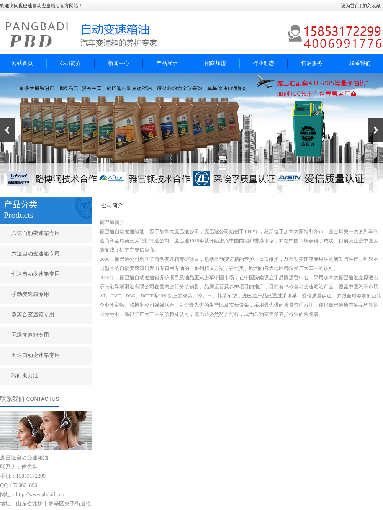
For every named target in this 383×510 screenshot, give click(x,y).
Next (375, 130)
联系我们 (360, 63)
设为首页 (350, 5)
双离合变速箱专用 (32, 314)
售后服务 (311, 63)
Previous (7, 130)
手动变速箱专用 (30, 294)
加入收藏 (372, 5)
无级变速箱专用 (30, 335)
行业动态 (263, 63)
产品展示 (167, 63)
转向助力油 (24, 375)
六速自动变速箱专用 (35, 254)
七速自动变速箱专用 (35, 274)
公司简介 (70, 63)
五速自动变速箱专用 (35, 355)
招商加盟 (215, 63)
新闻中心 (118, 63)
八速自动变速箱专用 (35, 233)
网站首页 (22, 63)
